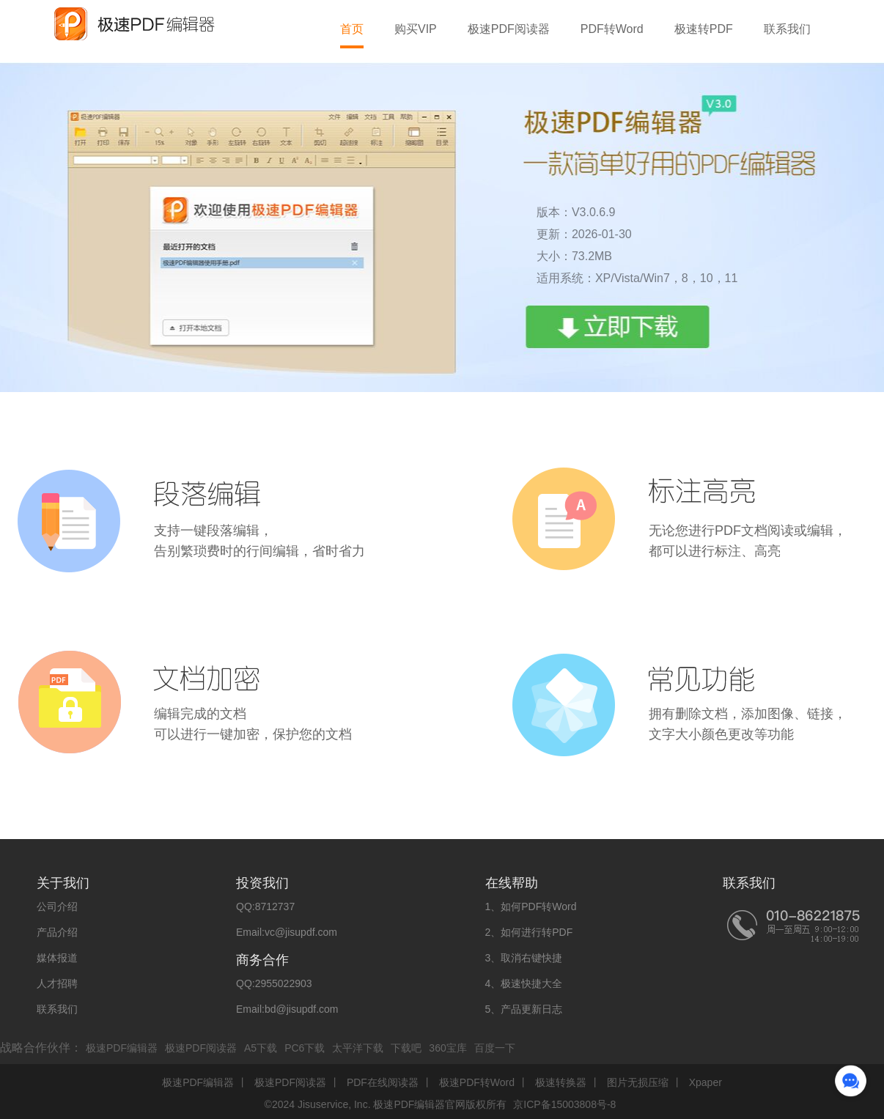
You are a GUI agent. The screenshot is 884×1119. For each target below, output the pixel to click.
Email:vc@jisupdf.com (286, 932)
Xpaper (705, 1082)
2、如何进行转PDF (529, 932)
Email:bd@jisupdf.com (287, 1009)
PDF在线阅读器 (383, 1082)
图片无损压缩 (637, 1082)
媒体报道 (57, 958)
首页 (352, 29)
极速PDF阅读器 (509, 29)
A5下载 (260, 1048)
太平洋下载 (357, 1048)
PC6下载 (304, 1048)
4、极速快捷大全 (524, 983)
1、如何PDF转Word (531, 906)
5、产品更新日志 (524, 1009)
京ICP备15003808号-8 (564, 1104)
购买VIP (415, 29)
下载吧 (406, 1048)
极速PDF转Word (477, 1082)
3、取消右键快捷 (524, 958)
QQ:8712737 (265, 906)
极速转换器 (560, 1082)
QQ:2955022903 (274, 983)
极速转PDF (703, 29)
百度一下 (494, 1048)
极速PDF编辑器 (122, 1048)
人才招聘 (57, 983)
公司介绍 (57, 906)
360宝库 (447, 1048)
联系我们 (787, 29)
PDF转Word (612, 29)
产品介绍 (57, 932)
